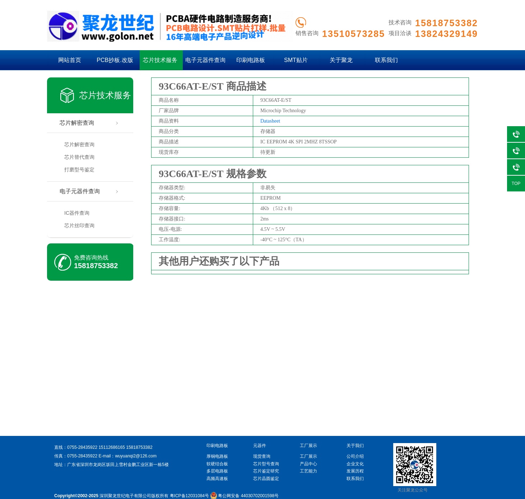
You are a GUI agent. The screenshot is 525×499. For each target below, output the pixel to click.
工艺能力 (308, 471)
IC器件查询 (76, 213)
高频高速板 (217, 478)
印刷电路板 (250, 60)
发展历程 (355, 471)
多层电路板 (217, 471)
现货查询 (261, 456)
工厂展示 (308, 456)
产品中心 (308, 463)
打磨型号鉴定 (79, 169)
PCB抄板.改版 (115, 60)
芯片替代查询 (79, 157)
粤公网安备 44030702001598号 (244, 495)
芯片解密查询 (77, 123)
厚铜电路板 (217, 456)
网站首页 (69, 60)
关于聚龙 (341, 60)
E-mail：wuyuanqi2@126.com (127, 455)
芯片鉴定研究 (266, 471)
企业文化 (355, 463)
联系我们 (386, 60)
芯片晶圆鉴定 (266, 478)
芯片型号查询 (266, 463)
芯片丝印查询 (79, 225)
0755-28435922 (82, 447)
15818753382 (96, 266)
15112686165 (111, 447)
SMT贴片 (296, 60)
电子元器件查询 (205, 60)
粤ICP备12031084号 (189, 495)
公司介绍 (355, 456)
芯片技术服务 (160, 60)
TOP (516, 183)
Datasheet (270, 121)
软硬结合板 (217, 463)
